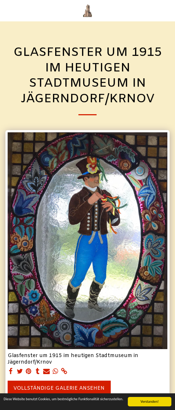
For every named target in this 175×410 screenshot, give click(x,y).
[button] (8, 10)
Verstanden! (150, 401)
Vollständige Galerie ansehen (59, 388)
